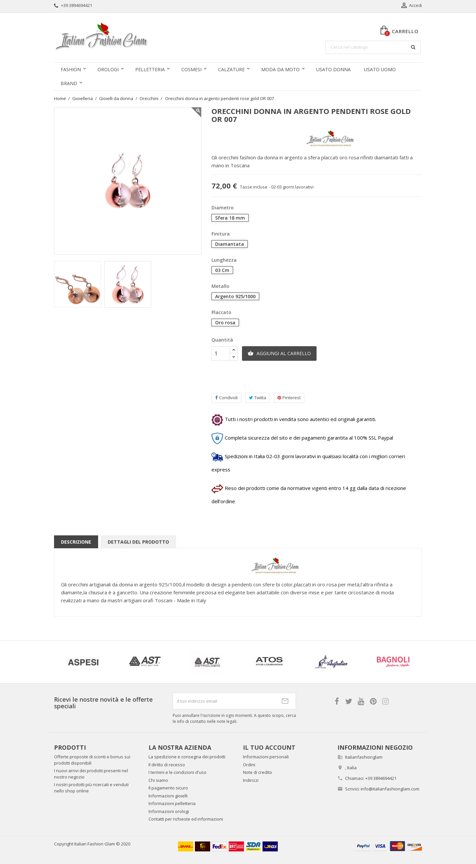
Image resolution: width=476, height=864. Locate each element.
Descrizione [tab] (76, 542)
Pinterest (289, 398)
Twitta (257, 398)
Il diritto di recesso (167, 765)
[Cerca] (373, 47)
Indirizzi (251, 780)
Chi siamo (158, 780)
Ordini (249, 765)
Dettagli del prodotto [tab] (138, 542)
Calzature (231, 69)
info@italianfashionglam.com (390, 789)
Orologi (108, 69)
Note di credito (257, 772)
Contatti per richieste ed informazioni (186, 819)
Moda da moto (280, 69)
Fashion (71, 69)
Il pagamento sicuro (168, 788)
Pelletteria (150, 69)
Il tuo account (269, 747)
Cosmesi (191, 69)
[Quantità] (220, 353)
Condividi (226, 398)
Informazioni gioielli (168, 796)
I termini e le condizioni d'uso (178, 772)
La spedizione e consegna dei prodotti (187, 757)
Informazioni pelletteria (172, 803)
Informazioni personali (266, 757)
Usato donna (333, 69)
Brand (69, 83)
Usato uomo (380, 69)
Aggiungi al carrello (279, 353)
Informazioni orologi (169, 811)
